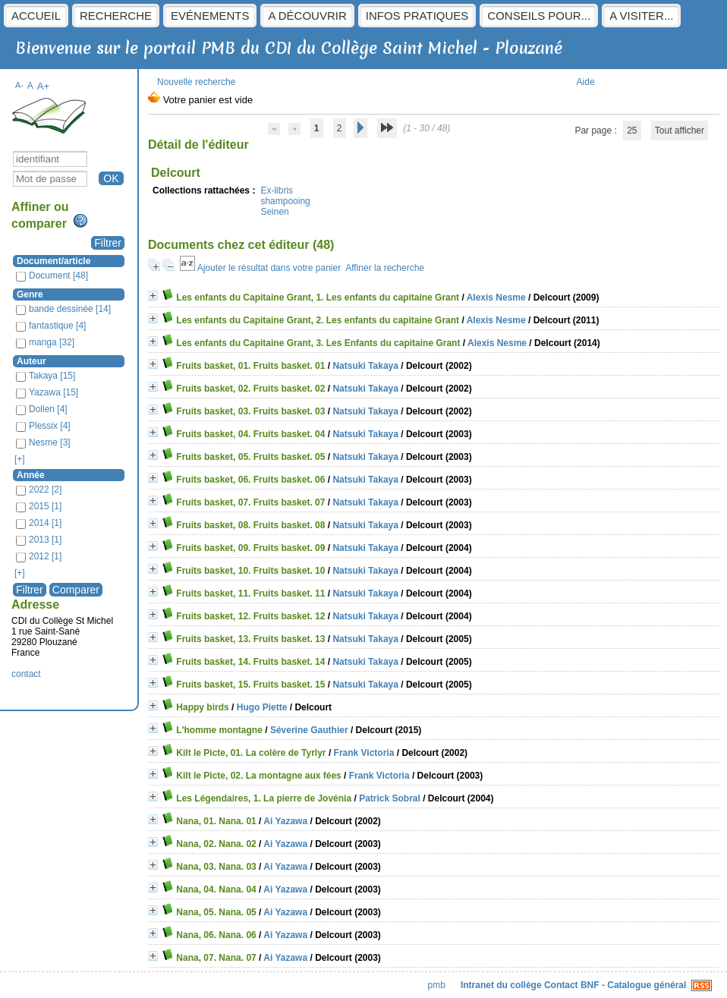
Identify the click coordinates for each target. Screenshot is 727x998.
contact (26, 674)
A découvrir (307, 15)
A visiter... (641, 15)
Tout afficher (679, 130)
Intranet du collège (501, 985)
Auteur (31, 361)
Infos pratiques (417, 15)
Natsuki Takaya (365, 365)
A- (19, 85)
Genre (30, 294)
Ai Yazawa (285, 821)
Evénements (210, 15)
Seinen (274, 211)
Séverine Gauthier (309, 730)
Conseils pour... (538, 15)
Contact (561, 985)
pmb (436, 985)
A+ (43, 86)
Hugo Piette (262, 707)
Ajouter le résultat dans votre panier (269, 268)
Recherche (116, 15)
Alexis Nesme (496, 297)
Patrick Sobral (389, 798)
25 (632, 130)
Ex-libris (276, 190)
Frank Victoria (364, 753)
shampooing (285, 201)
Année (31, 475)
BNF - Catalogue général (633, 985)
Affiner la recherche (384, 268)
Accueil (36, 15)
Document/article (53, 261)
